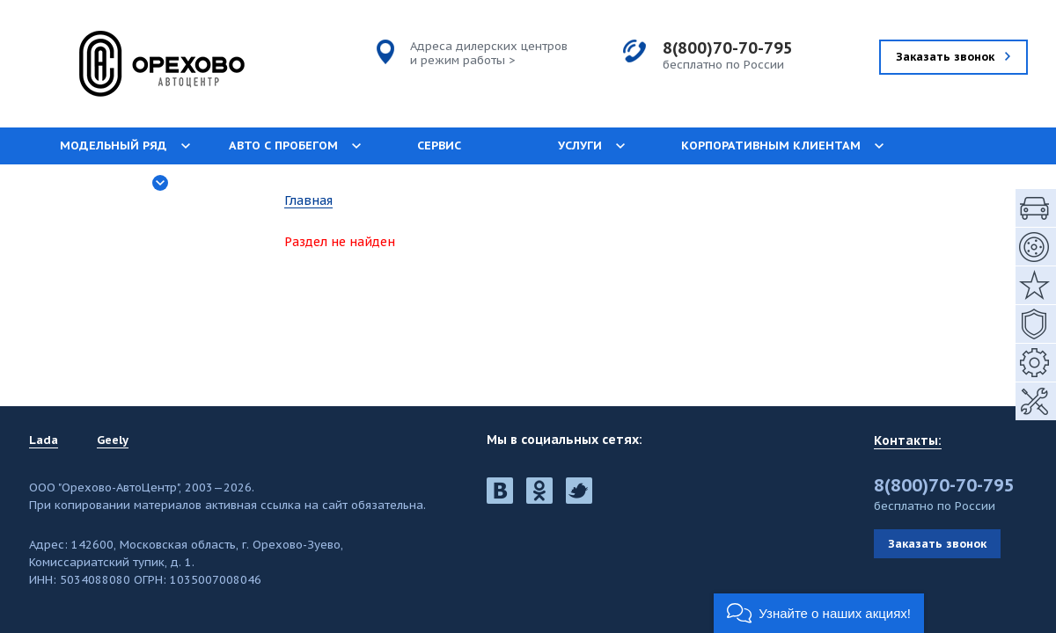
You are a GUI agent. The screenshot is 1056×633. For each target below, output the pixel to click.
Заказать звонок (937, 543)
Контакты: (908, 440)
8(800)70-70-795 (728, 48)
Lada (43, 440)
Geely (112, 440)
